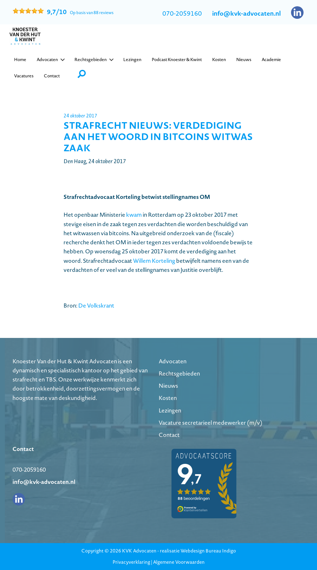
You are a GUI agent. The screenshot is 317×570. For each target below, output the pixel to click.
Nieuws (168, 386)
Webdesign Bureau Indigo (208, 550)
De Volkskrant (96, 305)
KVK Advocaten (139, 550)
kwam (134, 215)
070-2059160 (182, 13)
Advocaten (173, 361)
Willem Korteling (154, 261)
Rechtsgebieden (179, 373)
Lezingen (170, 410)
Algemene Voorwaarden (179, 562)
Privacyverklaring (131, 562)
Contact (169, 435)
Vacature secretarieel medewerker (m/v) (211, 423)
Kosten (168, 398)
